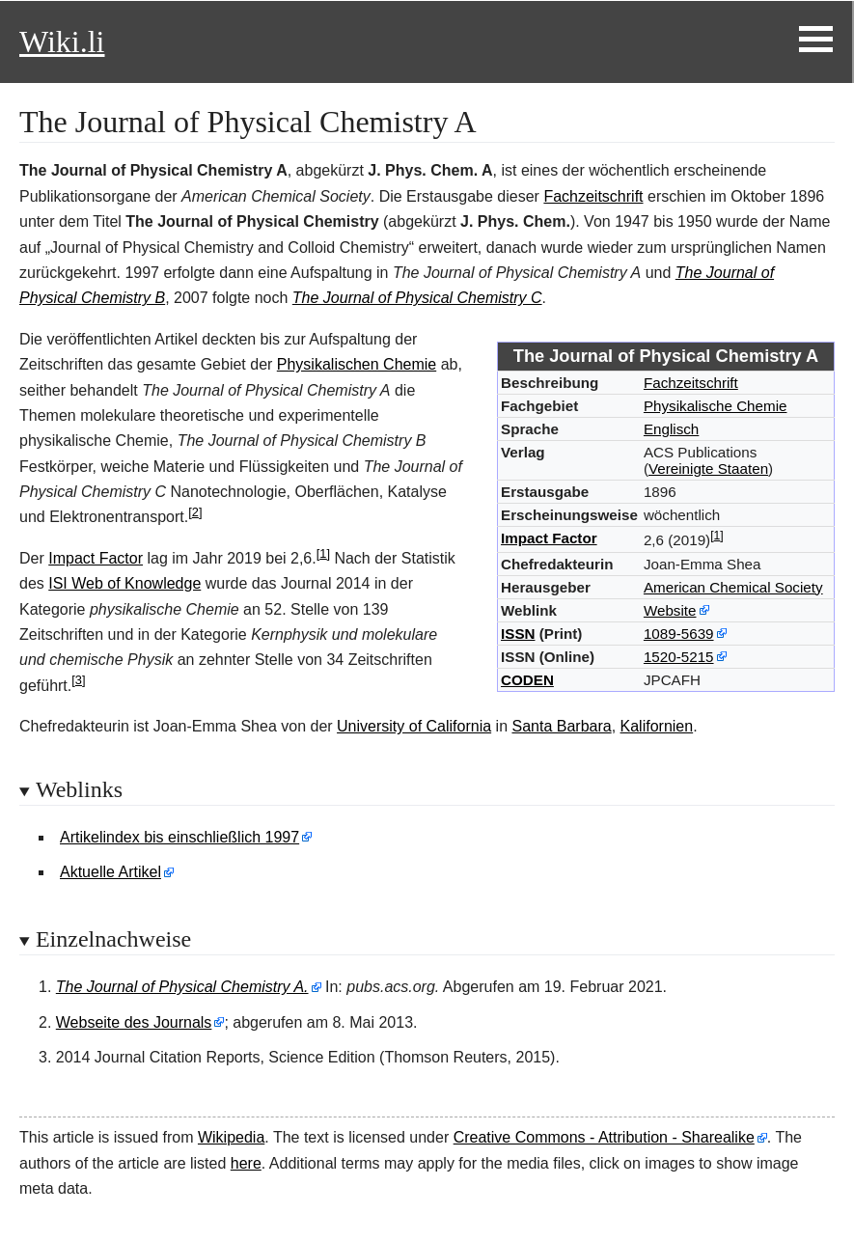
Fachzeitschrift (593, 196)
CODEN (527, 680)
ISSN (518, 633)
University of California (414, 726)
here (246, 1163)
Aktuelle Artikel (110, 872)
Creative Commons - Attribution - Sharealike (604, 1137)
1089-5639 (679, 633)
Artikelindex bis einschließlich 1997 (179, 837)
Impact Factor (549, 538)
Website (670, 610)
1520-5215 (679, 656)
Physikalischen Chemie (356, 364)
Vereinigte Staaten (708, 468)
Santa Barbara (561, 726)
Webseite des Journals (134, 1022)
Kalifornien (657, 726)
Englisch (671, 429)
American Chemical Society (733, 587)
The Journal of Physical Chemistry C (417, 298)
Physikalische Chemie (715, 406)
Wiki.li (61, 41)
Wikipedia (231, 1137)
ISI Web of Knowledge (124, 583)
